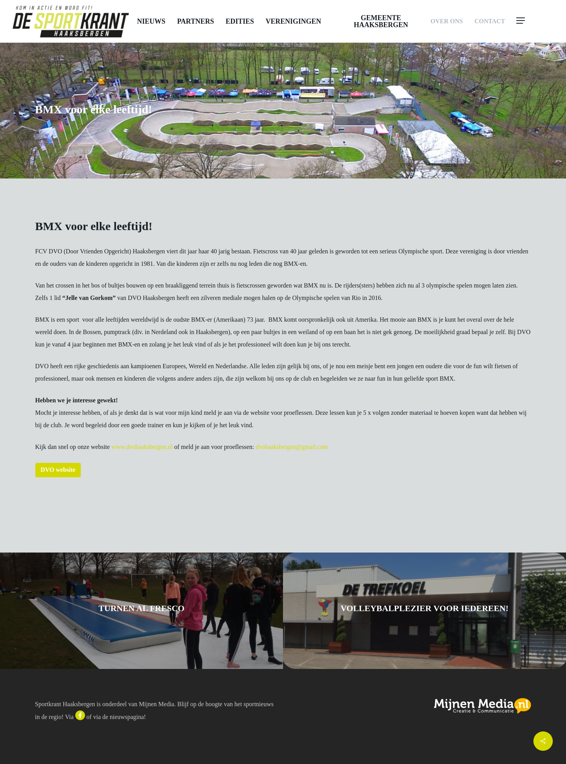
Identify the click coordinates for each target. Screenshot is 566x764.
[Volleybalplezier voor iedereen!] (424, 611)
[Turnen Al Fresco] (141, 611)
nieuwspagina (127, 717)
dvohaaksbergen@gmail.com (291, 447)
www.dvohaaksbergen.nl (142, 447)
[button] (535, 21)
